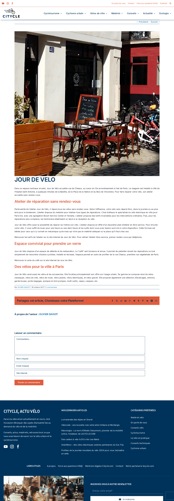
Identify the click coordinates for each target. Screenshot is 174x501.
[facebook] (12, 3)
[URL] (79, 373)
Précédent (143, 22)
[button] (170, 3)
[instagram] (8, 3)
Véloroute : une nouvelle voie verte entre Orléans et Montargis (90, 425)
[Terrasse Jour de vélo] (87, 103)
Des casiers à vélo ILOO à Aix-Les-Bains (80, 439)
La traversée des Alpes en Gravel (76, 419)
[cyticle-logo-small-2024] (11, 9)
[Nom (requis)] (79, 359)
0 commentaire (51, 287)
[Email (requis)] (79, 366)
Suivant (154, 22)
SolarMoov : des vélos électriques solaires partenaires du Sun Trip (92, 445)
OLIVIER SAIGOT (24, 287)
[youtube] (3, 3)
